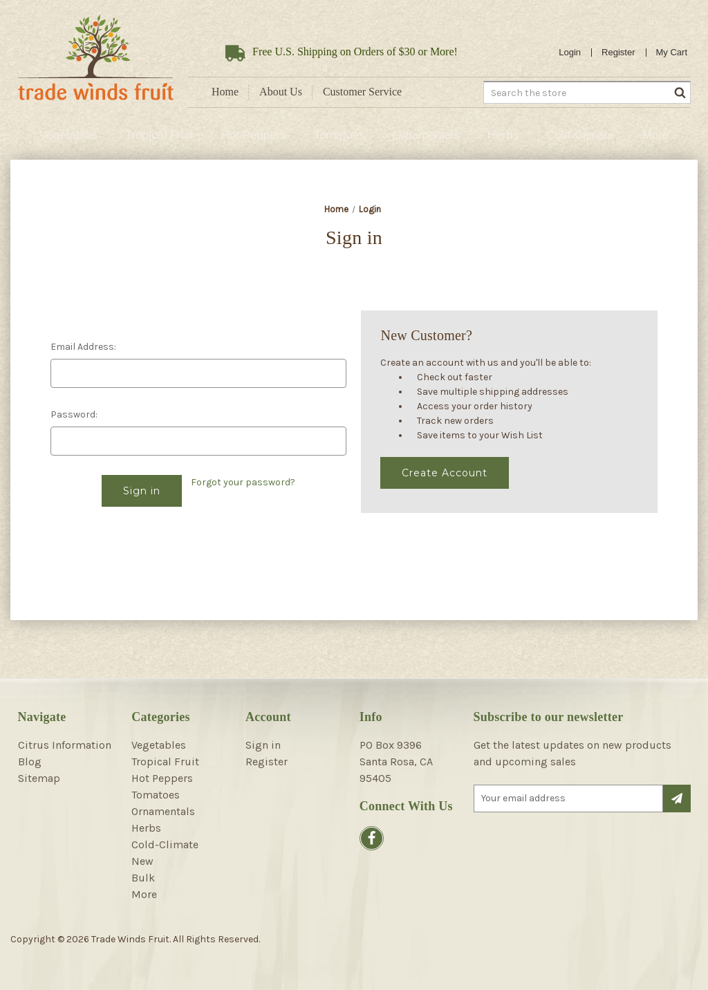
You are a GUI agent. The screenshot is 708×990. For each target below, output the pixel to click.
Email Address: (83, 347)
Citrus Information (64, 744)
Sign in (263, 744)
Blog (29, 761)
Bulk (143, 877)
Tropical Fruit (159, 135)
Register (618, 52)
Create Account (444, 473)
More (655, 135)
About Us (280, 91)
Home (225, 91)
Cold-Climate (580, 135)
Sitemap (39, 778)
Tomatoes (339, 135)
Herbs (503, 135)
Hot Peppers (253, 135)
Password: (73, 414)
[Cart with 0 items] (672, 52)
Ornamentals (426, 135)
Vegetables (68, 135)
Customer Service (362, 91)
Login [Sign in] (570, 52)
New (142, 861)
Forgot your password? (243, 482)
